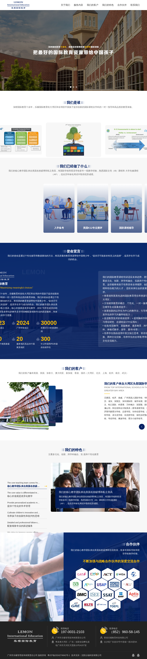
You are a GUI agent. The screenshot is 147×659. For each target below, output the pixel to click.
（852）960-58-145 (124, 632)
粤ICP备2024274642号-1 (59, 655)
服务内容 (78, 5)
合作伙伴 (122, 5)
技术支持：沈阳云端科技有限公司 (86, 655)
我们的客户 (92, 5)
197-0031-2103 (72, 632)
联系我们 (135, 5)
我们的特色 (108, 5)
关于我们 (65, 5)
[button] (70, 87)
